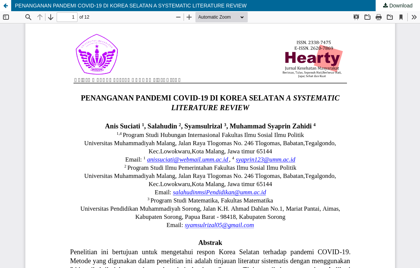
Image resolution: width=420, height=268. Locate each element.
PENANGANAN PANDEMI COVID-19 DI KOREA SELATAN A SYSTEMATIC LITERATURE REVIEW (131, 6)
